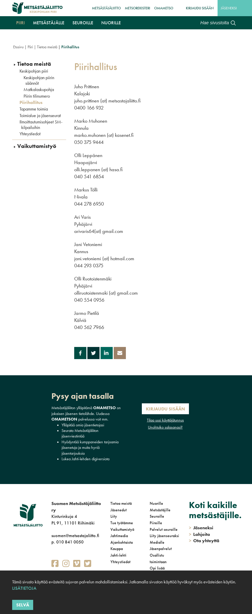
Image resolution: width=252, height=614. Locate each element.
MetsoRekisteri (137, 8)
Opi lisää (157, 568)
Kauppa (116, 548)
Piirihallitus (31, 102)
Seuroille (82, 23)
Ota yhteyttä (204, 540)
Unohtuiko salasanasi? (165, 427)
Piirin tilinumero (37, 96)
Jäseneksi (229, 8)
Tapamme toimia (34, 109)
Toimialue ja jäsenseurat (40, 115)
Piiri (20, 23)
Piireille (156, 522)
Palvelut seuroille (164, 529)
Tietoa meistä (47, 47)
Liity (113, 516)
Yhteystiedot (30, 134)
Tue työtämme (121, 522)
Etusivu (18, 47)
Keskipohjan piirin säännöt (39, 80)
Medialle (157, 542)
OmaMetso (163, 8)
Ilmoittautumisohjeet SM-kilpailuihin (41, 124)
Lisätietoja (24, 588)
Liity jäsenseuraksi (164, 535)
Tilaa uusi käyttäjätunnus (165, 420)
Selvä (22, 605)
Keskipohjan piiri (34, 71)
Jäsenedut (118, 510)
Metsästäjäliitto (106, 8)
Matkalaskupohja (39, 89)
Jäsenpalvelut (161, 548)
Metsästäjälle (48, 23)
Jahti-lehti (118, 555)
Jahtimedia (119, 535)
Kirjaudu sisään (200, 8)
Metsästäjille (160, 510)
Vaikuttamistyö (36, 146)
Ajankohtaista (121, 542)
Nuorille (111, 23)
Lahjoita (199, 534)
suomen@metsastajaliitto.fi (75, 535)
